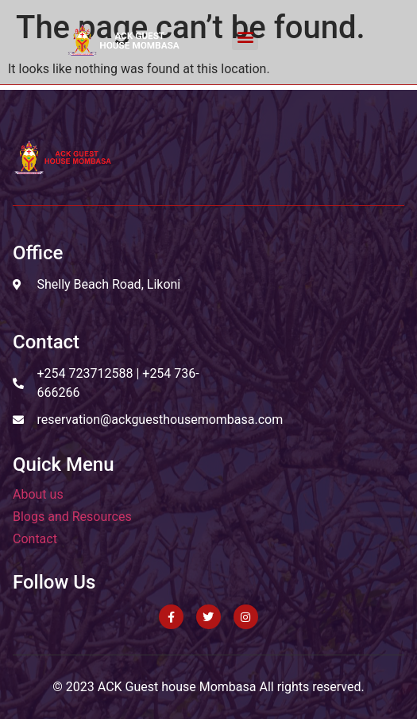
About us (38, 494)
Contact (35, 538)
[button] (245, 37)
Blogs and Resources (72, 516)
